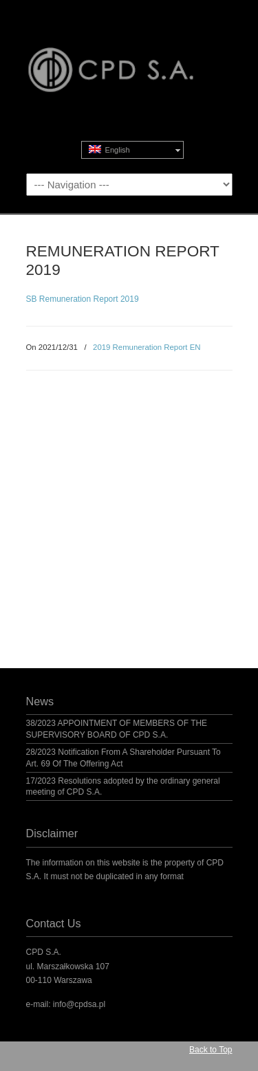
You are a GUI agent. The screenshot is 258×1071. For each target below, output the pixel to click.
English (109, 149)
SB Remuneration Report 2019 (82, 299)
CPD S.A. (129, 55)
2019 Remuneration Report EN (146, 347)
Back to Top (210, 1050)
